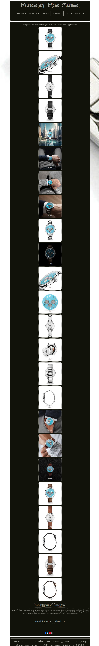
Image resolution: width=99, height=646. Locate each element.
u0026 (67, 642)
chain (34, 642)
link (77, 642)
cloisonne (24, 642)
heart (48, 641)
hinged (73, 642)
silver (41, 641)
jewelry (83, 642)
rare (30, 642)
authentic (56, 642)
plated (62, 642)
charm (17, 641)
